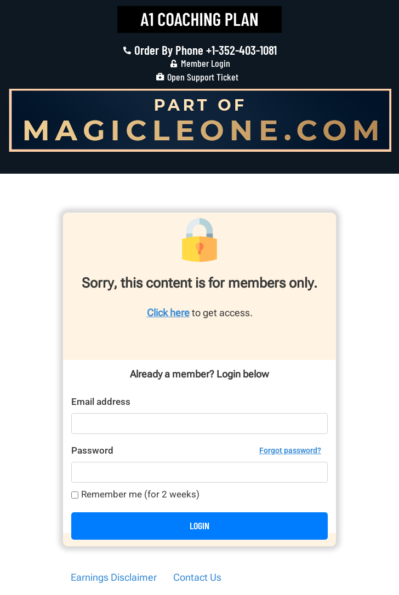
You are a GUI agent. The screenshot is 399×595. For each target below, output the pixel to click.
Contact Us (197, 577)
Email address (100, 401)
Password (196, 450)
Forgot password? (290, 450)
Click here (168, 312)
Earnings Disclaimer (114, 577)
